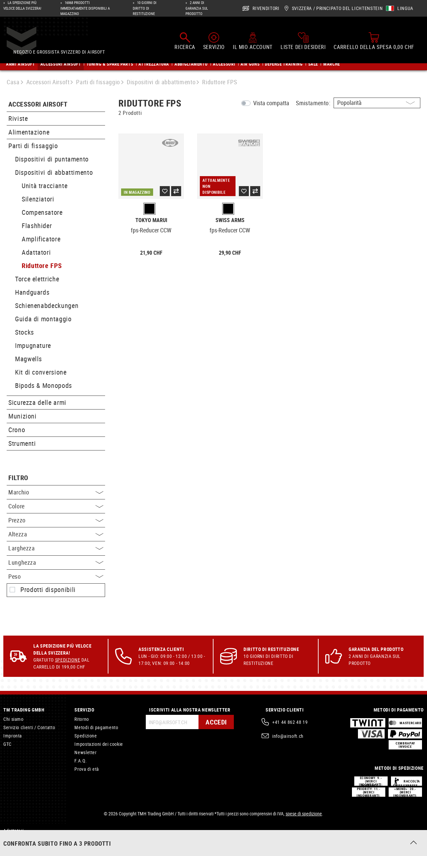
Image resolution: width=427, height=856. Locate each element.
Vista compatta (271, 103)
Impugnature (33, 345)
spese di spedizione (304, 813)
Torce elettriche (37, 278)
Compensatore (42, 212)
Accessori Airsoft (38, 104)
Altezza (55, 534)
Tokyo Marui (151, 220)
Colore (55, 506)
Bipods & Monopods (43, 385)
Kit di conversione (41, 372)
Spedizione (67, 660)
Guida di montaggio (43, 318)
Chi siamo (13, 719)
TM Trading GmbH (24, 710)
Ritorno (81, 719)
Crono (16, 429)
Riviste (18, 118)
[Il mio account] (253, 39)
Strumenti (22, 443)
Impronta (12, 735)
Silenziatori (38, 198)
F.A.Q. (80, 760)
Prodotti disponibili (48, 590)
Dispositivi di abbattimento (54, 172)
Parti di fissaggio (33, 145)
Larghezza (55, 548)
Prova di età (86, 769)
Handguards (32, 292)
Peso (55, 576)
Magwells (28, 358)
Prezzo (55, 520)
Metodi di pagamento (96, 727)
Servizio (84, 710)
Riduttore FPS (42, 265)
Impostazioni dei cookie (98, 744)
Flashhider (37, 225)
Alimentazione (28, 132)
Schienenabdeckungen (46, 305)
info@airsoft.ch (288, 736)
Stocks (24, 332)
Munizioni (22, 416)
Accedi (216, 721)
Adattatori (36, 252)
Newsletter (85, 752)
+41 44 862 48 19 (290, 722)
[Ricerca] (184, 39)
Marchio (55, 492)
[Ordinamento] (377, 103)
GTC (7, 744)
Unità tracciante (44, 185)
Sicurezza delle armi (37, 402)
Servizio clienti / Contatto (29, 727)
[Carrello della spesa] (374, 39)
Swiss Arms (230, 220)
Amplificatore (41, 238)
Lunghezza (55, 562)
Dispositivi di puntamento (52, 158)
